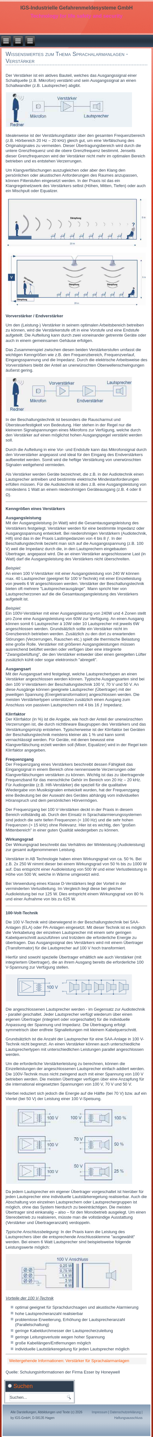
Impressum (99, 1412)
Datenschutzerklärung (125, 1412)
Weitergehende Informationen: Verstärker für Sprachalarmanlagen (69, 1360)
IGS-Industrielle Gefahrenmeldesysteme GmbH (76, 7)
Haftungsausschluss (128, 1418)
